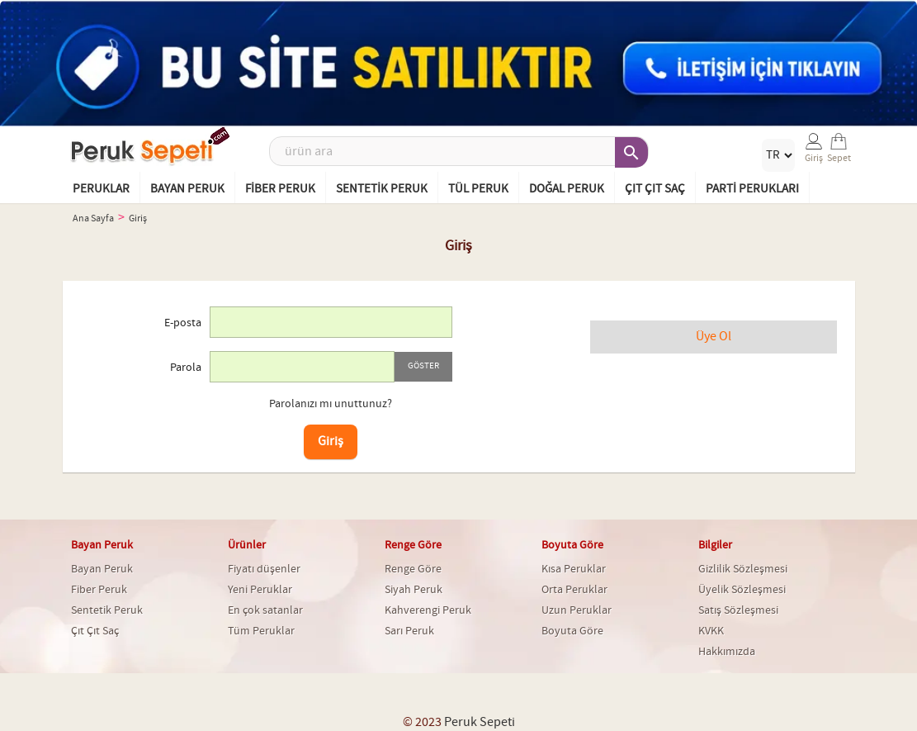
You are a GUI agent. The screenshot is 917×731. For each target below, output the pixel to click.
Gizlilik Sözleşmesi (742, 569)
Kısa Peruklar (573, 569)
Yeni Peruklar (260, 589)
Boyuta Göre (572, 631)
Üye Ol (713, 336)
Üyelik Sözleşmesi (742, 589)
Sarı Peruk (409, 631)
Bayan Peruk (187, 189)
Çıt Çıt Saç (655, 189)
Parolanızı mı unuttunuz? (330, 403)
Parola (185, 367)
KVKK (711, 631)
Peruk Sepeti (479, 722)
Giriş (330, 441)
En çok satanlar (265, 610)
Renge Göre (413, 569)
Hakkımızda (726, 651)
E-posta (182, 323)
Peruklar (101, 189)
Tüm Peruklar (261, 631)
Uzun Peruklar (576, 610)
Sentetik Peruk (382, 189)
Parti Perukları (752, 189)
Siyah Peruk (413, 589)
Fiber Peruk (280, 189)
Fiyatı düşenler (264, 569)
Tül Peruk (478, 189)
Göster (423, 366)
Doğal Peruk (566, 189)
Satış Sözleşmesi (738, 610)
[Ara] (459, 151)
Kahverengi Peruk (428, 610)
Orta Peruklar (574, 589)
